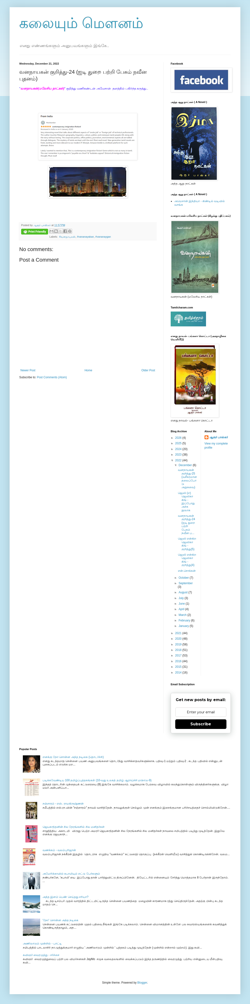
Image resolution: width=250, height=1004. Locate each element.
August (183, 592)
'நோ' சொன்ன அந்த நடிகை (61, 920)
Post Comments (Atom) (52, 377)
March (183, 615)
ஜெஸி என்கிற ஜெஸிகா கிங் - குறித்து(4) (187, 560)
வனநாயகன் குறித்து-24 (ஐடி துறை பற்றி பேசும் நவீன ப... (186, 524)
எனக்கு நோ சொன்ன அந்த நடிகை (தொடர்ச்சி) (73, 757)
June (182, 603)
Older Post (148, 370)
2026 (178, 437)
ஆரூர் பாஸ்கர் (218, 437)
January (184, 626)
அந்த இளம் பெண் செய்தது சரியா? (65, 897)
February (185, 620)
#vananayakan (85, 236)
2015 (178, 666)
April (182, 609)
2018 (178, 650)
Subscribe (200, 724)
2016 (178, 661)
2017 (178, 655)
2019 (178, 644)
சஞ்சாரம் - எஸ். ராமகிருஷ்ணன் (63, 803)
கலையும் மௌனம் (81, 23)
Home (88, 370)
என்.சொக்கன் (187, 570)
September (186, 583)
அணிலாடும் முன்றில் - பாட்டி (42, 943)
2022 (178, 460)
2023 (178, 454)
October (184, 577)
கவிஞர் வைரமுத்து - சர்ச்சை (41, 955)
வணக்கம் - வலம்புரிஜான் (59, 850)
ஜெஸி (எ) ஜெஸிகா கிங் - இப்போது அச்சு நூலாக (186, 501)
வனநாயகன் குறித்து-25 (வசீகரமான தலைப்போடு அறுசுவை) (187, 478)
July (182, 598)
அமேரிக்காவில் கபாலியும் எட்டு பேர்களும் (71, 873)
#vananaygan (103, 236)
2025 (178, 443)
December (186, 465)
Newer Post (27, 370)
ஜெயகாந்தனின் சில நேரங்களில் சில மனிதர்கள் (74, 827)
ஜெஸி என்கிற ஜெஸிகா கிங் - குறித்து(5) (187, 544)
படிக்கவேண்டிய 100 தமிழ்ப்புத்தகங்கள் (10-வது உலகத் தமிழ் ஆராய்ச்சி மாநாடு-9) (97, 780)
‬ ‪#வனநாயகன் (66, 236)
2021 (178, 633)
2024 (178, 449)
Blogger (142, 982)
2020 (178, 638)
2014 (178, 672)
